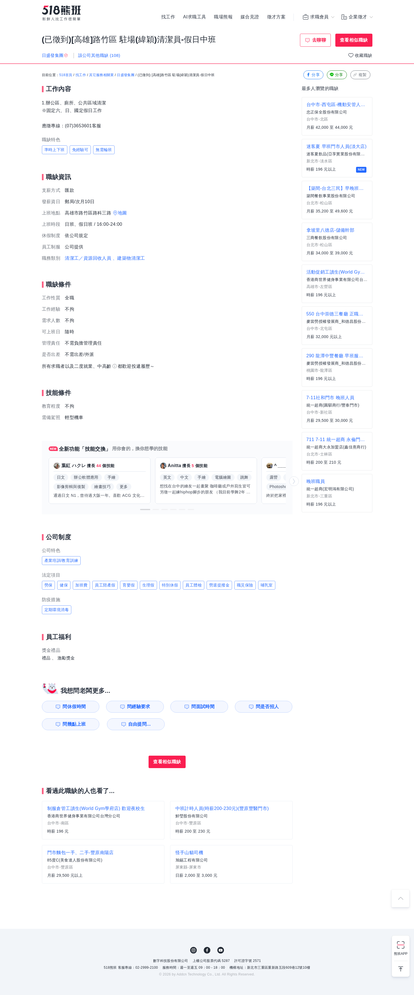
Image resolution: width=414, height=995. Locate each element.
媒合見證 (250, 17)
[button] (145, 509)
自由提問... (139, 724)
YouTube (220, 950)
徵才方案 (276, 17)
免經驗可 (80, 149)
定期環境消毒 (56, 609)
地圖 (122, 212)
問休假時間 (74, 706)
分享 (313, 74)
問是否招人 (267, 706)
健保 (64, 585)
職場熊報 (223, 17)
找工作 (168, 17)
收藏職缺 (363, 55)
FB (207, 950)
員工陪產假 (105, 585)
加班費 (81, 585)
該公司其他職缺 (99, 55)
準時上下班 (54, 149)
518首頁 (65, 75)
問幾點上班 (74, 724)
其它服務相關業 (101, 75)
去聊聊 (319, 40)
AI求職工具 (194, 17)
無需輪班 (104, 149)
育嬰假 (129, 585)
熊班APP (400, 954)
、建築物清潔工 (129, 258)
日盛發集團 (125, 75)
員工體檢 (193, 585)
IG (193, 950)
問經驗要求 (138, 706)
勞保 (48, 585)
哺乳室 (267, 585)
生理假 (148, 585)
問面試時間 (202, 706)
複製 (360, 74)
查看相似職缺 (354, 40)
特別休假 (170, 585)
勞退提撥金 (219, 585)
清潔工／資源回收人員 (88, 258)
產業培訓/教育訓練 (61, 560)
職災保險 (245, 585)
